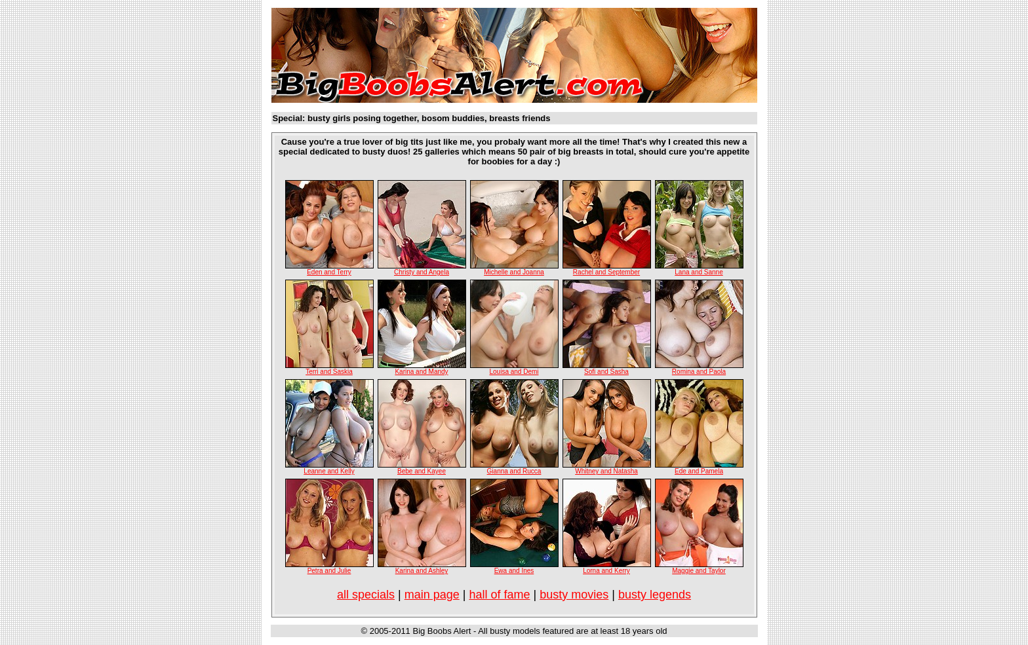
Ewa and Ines (514, 570)
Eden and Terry (329, 272)
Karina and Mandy (421, 371)
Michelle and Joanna (514, 272)
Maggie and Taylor (699, 570)
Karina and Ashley (421, 570)
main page (432, 594)
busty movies (574, 594)
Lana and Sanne (698, 272)
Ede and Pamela (699, 471)
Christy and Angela (421, 272)
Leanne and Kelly (329, 471)
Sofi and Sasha (606, 371)
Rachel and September (606, 272)
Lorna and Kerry (606, 570)
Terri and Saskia (329, 371)
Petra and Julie (329, 570)
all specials (366, 594)
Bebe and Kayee (421, 471)
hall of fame (499, 594)
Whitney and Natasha (606, 471)
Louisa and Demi (513, 371)
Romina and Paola (699, 371)
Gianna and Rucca (514, 471)
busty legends (654, 594)
